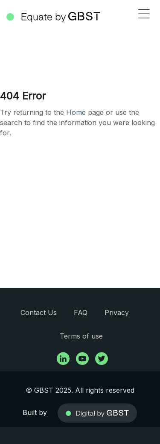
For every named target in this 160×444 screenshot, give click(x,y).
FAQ (80, 312)
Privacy (117, 312)
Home (76, 112)
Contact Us (38, 312)
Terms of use (81, 336)
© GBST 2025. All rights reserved (80, 390)
